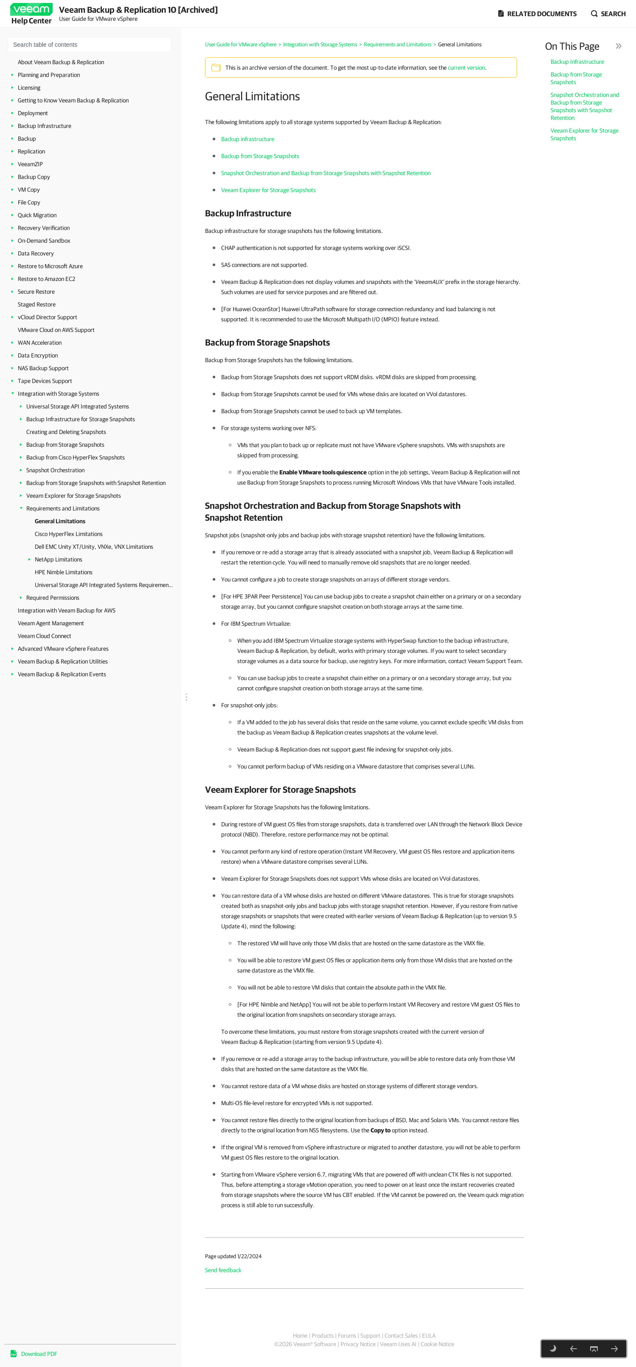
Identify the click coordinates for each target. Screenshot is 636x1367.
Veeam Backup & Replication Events (62, 674)
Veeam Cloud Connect (44, 635)
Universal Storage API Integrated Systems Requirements (104, 584)
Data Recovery (36, 253)
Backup (27, 138)
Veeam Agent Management (51, 623)
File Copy (29, 202)
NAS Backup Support (43, 368)
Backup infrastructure (247, 139)
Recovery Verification (44, 227)
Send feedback (223, 1270)
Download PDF (39, 1353)
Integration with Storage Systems (58, 393)
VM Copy (29, 189)
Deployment (33, 113)
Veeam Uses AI (398, 1344)
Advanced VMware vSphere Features (63, 648)
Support (370, 1335)
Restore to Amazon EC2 (46, 278)
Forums (347, 1335)
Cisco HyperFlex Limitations (69, 533)
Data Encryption (38, 355)
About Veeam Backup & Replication (61, 62)
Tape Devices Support (45, 380)
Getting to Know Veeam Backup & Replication (73, 100)
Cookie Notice (437, 1344)
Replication (31, 151)
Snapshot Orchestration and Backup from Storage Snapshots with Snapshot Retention (585, 106)
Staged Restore (37, 304)
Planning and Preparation (49, 74)
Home (300, 1335)
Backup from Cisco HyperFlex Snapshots (75, 457)
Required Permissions (52, 597)
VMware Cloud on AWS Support (56, 329)
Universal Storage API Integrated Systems (77, 406)
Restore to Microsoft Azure (50, 266)
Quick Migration (37, 215)
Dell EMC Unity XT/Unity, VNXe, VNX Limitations (94, 546)
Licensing (29, 87)
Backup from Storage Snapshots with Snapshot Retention (96, 482)
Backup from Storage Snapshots (65, 444)
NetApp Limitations (58, 559)
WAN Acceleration (40, 342)
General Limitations (60, 521)
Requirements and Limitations (63, 508)
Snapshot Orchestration (55, 470)
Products (323, 1335)
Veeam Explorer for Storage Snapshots (73, 495)
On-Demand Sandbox (44, 240)
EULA (429, 1335)
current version (466, 67)
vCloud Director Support (47, 317)
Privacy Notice (358, 1344)
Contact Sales (401, 1335)
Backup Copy (34, 176)
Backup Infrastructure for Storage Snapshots (80, 419)
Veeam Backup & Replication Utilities (63, 661)
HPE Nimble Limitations (64, 572)
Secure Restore (36, 291)
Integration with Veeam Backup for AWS (66, 610)
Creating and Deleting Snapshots (66, 431)
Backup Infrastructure (44, 125)
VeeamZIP (30, 164)
